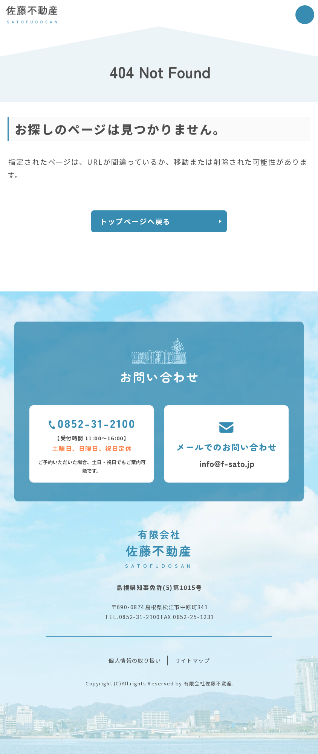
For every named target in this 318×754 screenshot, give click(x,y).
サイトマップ (192, 660)
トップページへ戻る (135, 221)
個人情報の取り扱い (135, 660)
